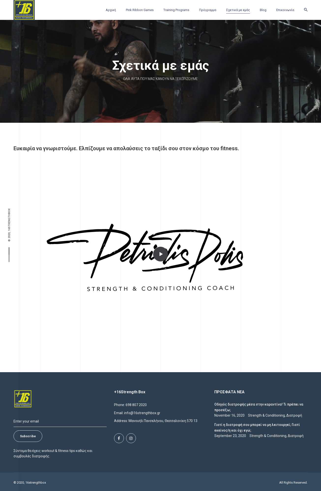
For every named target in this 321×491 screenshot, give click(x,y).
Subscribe (28, 436)
